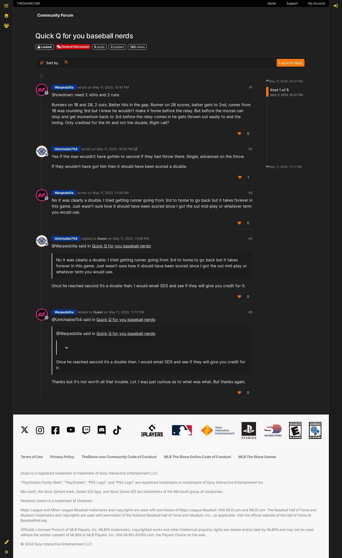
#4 (251, 238)
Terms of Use (32, 457)
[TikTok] (117, 430)
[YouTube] (71, 430)
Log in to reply (290, 63)
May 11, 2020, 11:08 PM (131, 238)
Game (272, 3)
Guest (102, 238)
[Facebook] (55, 430)
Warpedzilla (64, 87)
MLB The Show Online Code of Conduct (197, 457)
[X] (25, 430)
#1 (251, 87)
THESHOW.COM (28, 3)
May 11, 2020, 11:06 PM (111, 193)
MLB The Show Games (257, 457)
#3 (251, 193)
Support (292, 3)
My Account (316, 3)
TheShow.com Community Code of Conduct (119, 457)
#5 (251, 312)
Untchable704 (66, 149)
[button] (6, 542)
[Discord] (102, 430)
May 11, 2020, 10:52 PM (115, 149)
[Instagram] (40, 430)
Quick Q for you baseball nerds (121, 245)
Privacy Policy (62, 457)
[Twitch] (86, 430)
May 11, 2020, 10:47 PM (111, 87)
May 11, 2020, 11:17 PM (126, 312)
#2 (251, 149)
